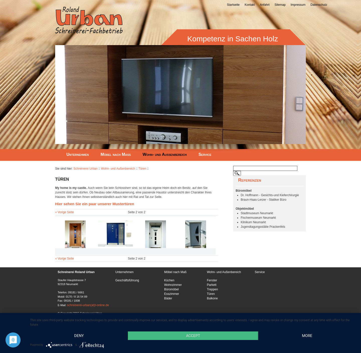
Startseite (233, 5)
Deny (79, 335)
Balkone (212, 298)
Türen (142, 168)
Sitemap (280, 5)
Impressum (298, 5)
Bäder (168, 298)
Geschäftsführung (127, 280)
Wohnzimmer (173, 285)
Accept (193, 335)
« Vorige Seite (64, 212)
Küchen (169, 280)
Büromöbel (171, 289)
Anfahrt (264, 5)
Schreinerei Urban (85, 168)
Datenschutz (318, 5)
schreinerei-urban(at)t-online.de (88, 305)
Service (205, 154)
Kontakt (250, 5)
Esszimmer (171, 294)
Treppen (212, 289)
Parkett (211, 285)
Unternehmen (77, 154)
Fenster (212, 280)
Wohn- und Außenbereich (165, 154)
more (307, 335)
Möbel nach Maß (116, 154)
